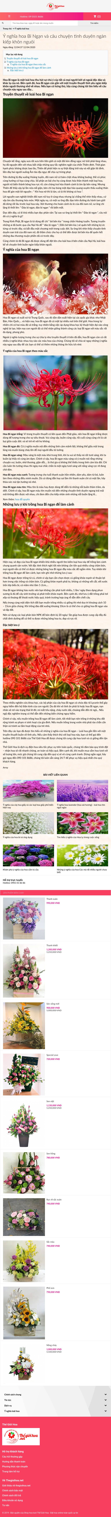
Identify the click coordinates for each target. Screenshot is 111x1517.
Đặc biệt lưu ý (16, 70)
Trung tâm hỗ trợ (11, 1471)
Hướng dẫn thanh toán (13, 1461)
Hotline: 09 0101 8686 (31, 16)
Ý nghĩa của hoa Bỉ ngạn (18, 61)
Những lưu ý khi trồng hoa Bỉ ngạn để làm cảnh (29, 67)
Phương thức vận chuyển (15, 1466)
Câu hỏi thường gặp (12, 1456)
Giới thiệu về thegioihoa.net (16, 1485)
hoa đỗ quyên (22, 499)
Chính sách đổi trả (11, 1495)
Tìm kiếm (94, 23)
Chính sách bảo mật (12, 1490)
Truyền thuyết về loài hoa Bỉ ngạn (22, 58)
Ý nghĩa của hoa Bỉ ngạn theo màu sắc (28, 64)
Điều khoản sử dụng (12, 1500)
